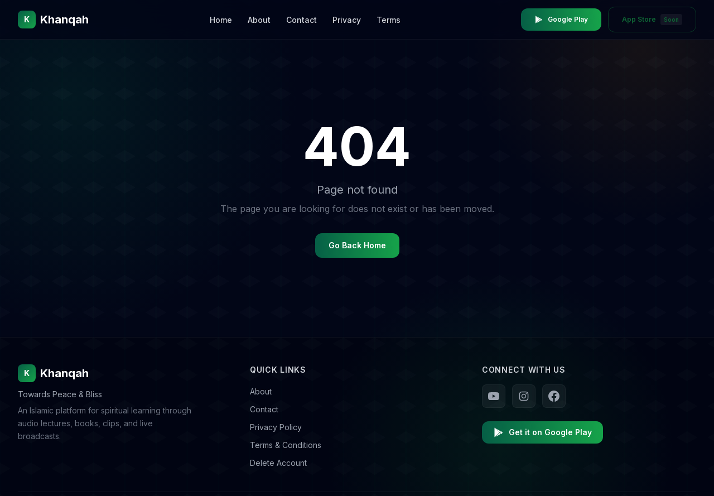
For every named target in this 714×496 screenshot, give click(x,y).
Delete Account (278, 463)
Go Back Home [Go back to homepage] (357, 245)
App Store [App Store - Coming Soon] (652, 19)
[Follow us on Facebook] (554, 396)
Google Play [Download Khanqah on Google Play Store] (561, 19)
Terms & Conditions (285, 445)
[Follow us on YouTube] (493, 396)
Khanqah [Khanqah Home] (53, 373)
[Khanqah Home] (53, 19)
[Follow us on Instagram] (524, 396)
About (259, 20)
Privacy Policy (276, 427)
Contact (301, 20)
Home (221, 20)
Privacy (346, 20)
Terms (389, 20)
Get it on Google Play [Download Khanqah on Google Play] (542, 432)
